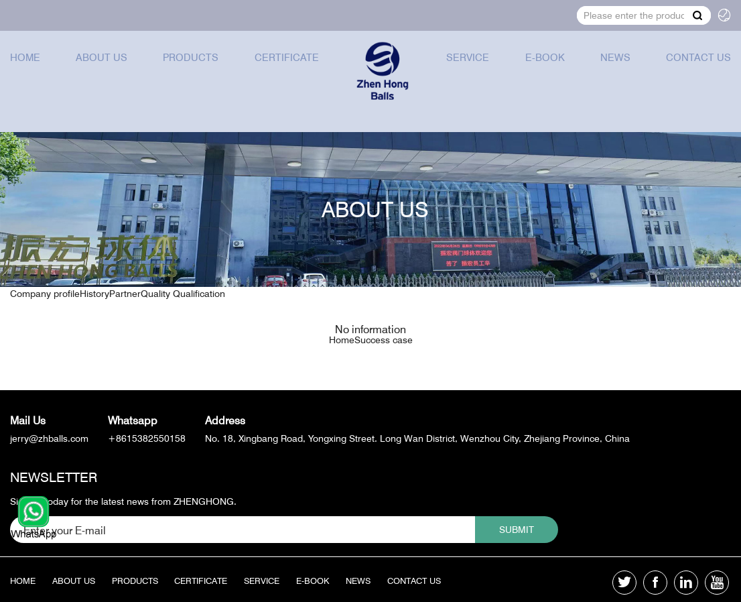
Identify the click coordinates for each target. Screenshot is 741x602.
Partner (125, 270)
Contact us (698, 69)
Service (472, 69)
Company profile (45, 270)
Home (26, 69)
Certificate (283, 69)
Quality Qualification (183, 270)
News (616, 69)
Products (189, 69)
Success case (383, 339)
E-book (547, 69)
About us (101, 69)
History (94, 270)
